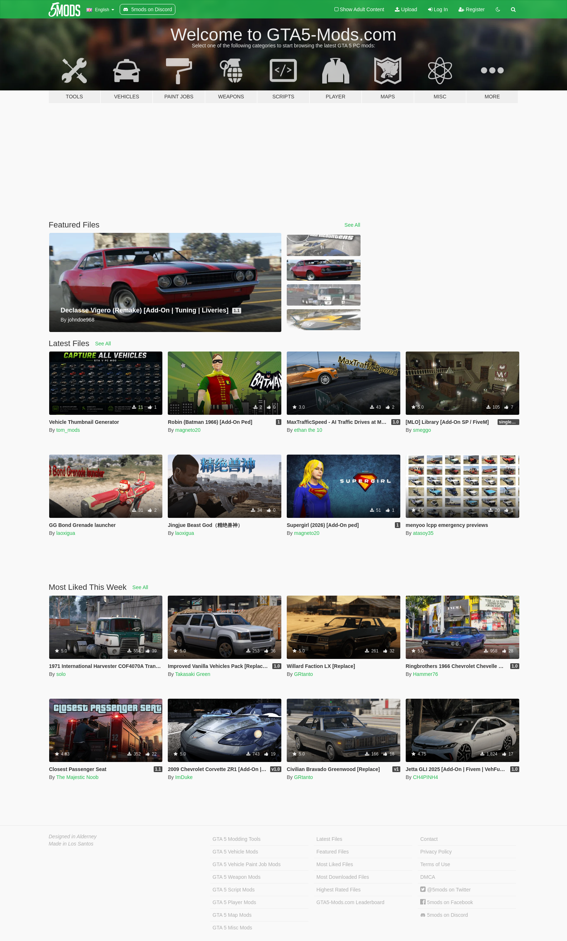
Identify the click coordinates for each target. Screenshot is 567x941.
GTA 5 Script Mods (234, 890)
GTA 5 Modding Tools (237, 839)
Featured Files (332, 852)
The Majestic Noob (77, 777)
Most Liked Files (334, 864)
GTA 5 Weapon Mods (237, 877)
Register (472, 9)
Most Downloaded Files (342, 877)
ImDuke (183, 777)
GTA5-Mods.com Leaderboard (350, 902)
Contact (429, 839)
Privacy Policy (436, 852)
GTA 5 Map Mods (232, 915)
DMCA (427, 877)
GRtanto (303, 674)
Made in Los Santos (71, 844)
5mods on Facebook (446, 902)
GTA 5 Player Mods (234, 902)
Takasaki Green (192, 674)
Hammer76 (425, 674)
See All (353, 225)
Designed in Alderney (73, 836)
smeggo (422, 430)
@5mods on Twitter (445, 889)
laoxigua (65, 533)
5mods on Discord (444, 915)
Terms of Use (435, 864)
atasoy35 (423, 533)
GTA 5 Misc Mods (232, 928)
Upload (406, 9)
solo (61, 674)
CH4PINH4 (425, 777)
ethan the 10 (308, 430)
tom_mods (68, 430)
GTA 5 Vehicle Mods (235, 852)
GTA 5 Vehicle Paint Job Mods (247, 864)
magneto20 (187, 430)
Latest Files (329, 839)
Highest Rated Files (338, 890)
